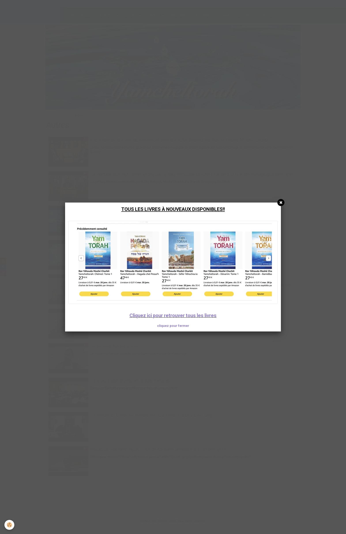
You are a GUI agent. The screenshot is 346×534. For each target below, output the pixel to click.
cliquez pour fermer (173, 326)
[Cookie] (9, 525)
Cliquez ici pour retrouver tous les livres (173, 315)
